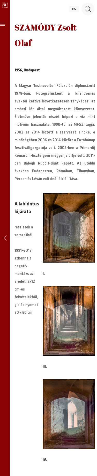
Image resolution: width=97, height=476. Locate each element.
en (74, 9)
